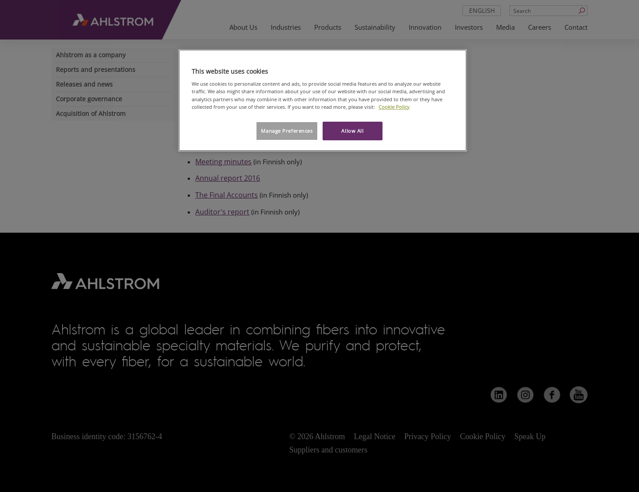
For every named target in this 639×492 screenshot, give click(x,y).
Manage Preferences (286, 130)
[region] (322, 100)
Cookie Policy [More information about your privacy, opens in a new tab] (394, 106)
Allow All (352, 130)
